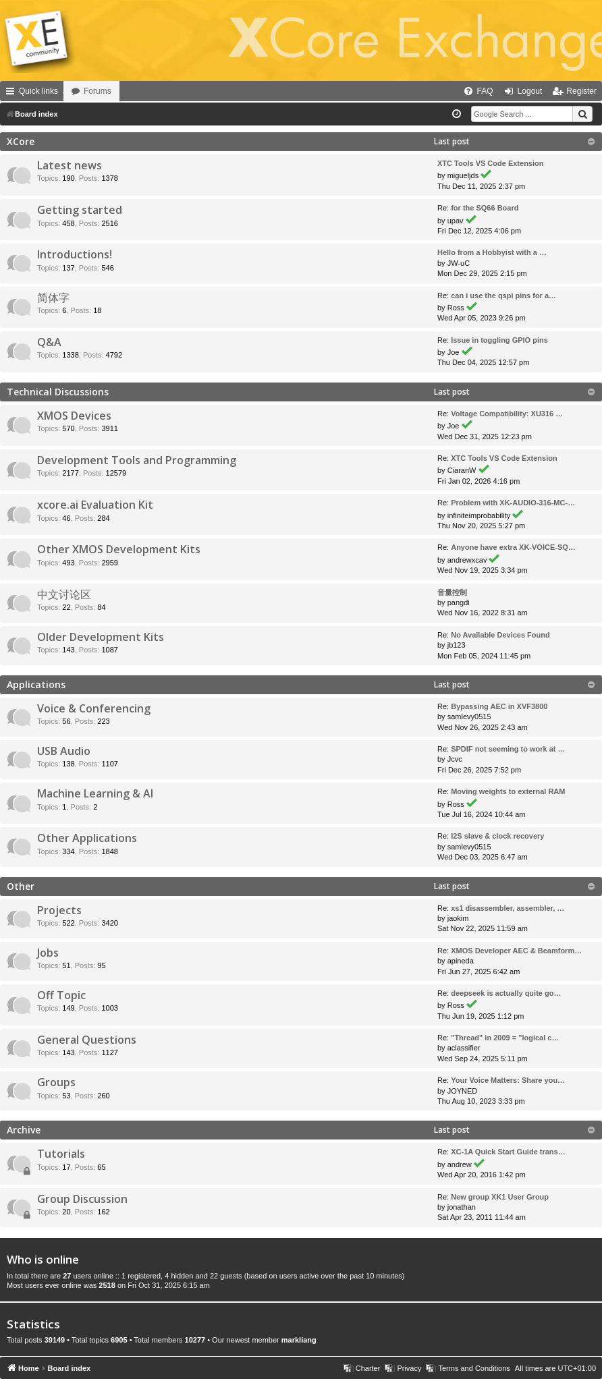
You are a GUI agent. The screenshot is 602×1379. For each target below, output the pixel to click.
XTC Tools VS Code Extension (490, 163)
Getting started (79, 209)
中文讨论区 (64, 594)
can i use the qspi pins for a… (503, 295)
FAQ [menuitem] (485, 91)
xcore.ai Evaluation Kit (95, 504)
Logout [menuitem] (530, 91)
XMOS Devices (74, 415)
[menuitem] (433, 91)
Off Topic (61, 995)
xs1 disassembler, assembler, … (507, 908)
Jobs (48, 952)
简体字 (53, 297)
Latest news (69, 165)
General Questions (86, 1039)
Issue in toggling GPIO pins (499, 340)
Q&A (49, 342)
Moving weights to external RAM (508, 791)
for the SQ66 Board (484, 208)
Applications (36, 684)
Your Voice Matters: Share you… (508, 1080)
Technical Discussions (58, 391)
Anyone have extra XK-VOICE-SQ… (513, 547)
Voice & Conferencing (93, 708)
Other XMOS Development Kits (118, 549)
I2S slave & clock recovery (497, 836)
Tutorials (61, 1153)
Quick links (38, 91)
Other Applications (87, 838)
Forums (135, 91)
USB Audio (63, 750)
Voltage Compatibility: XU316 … (507, 414)
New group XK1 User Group (500, 1197)
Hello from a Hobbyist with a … (492, 252)
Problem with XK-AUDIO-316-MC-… (513, 503)
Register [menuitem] (581, 91)
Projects (59, 910)
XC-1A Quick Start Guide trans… (508, 1152)
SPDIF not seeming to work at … (508, 749)
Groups (56, 1082)
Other (20, 886)
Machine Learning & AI (95, 793)
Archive (23, 1129)
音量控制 (452, 592)
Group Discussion (82, 1198)
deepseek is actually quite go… (506, 993)
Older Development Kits (100, 636)
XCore (20, 141)
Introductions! (74, 254)
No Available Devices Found (500, 635)
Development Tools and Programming (136, 460)
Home (82, 91)
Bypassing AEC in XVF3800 (499, 706)
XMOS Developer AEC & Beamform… (516, 951)
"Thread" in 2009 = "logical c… (505, 1038)
